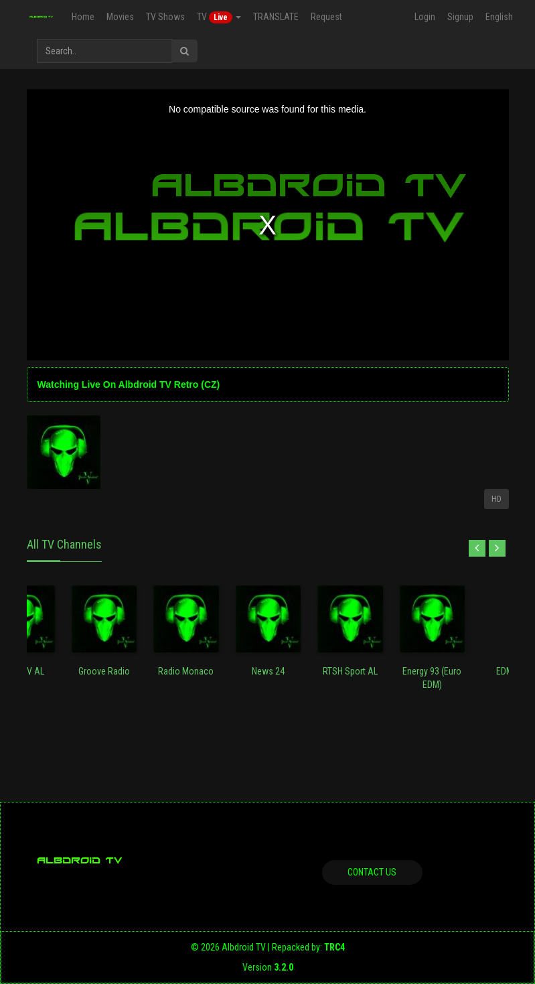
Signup (460, 16)
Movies (120, 16)
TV (219, 17)
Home (83, 16)
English (499, 16)
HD (496, 499)
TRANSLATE (276, 16)
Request (326, 16)
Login (424, 16)
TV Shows (165, 16)
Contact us (372, 872)
